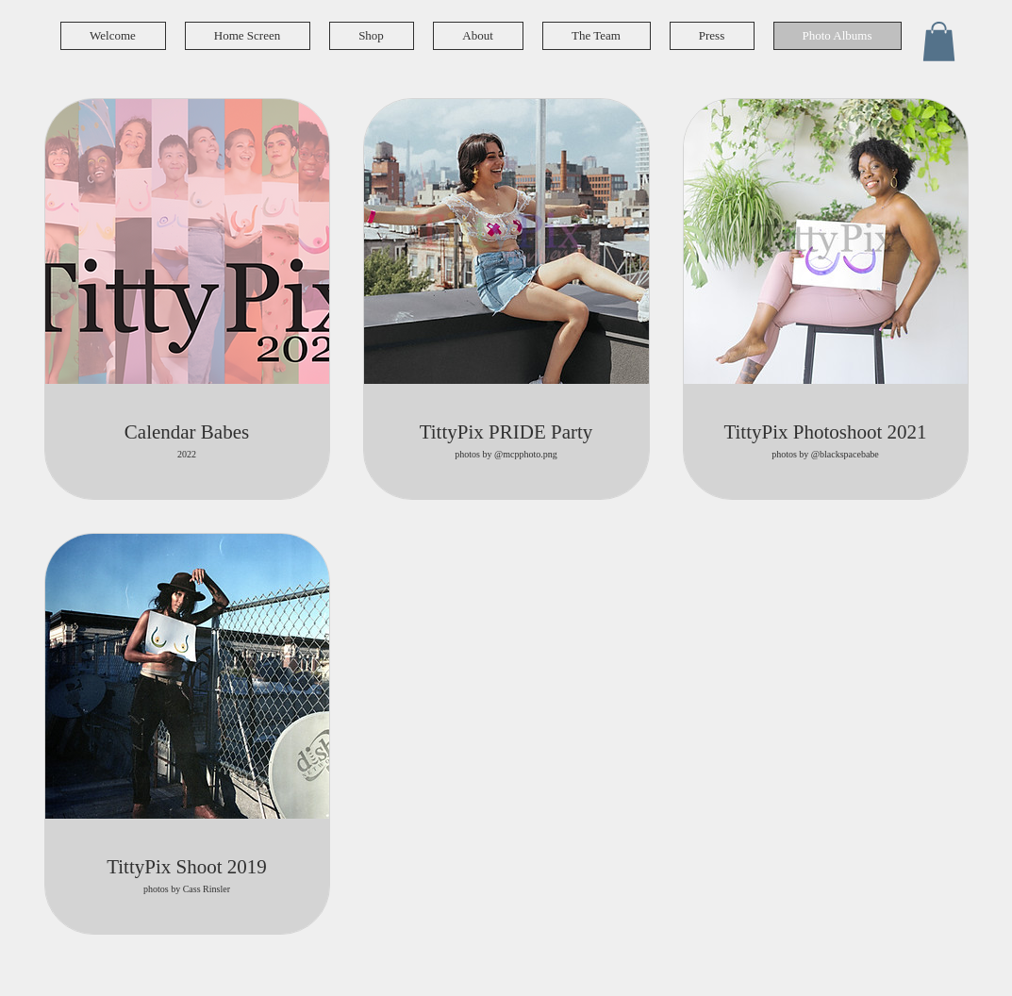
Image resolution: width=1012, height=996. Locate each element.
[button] (938, 41)
